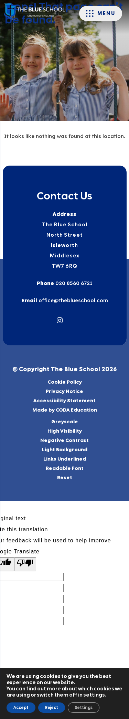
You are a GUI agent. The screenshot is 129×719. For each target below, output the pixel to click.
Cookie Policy (64, 382)
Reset (64, 477)
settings (94, 695)
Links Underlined (64, 459)
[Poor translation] (25, 564)
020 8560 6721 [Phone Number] (73, 283)
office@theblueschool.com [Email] (72, 300)
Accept (21, 707)
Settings (84, 707)
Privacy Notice (64, 391)
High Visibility (64, 431)
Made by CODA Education (73, 410)
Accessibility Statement (64, 400)
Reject (51, 707)
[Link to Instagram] (59, 320)
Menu (106, 13)
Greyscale (64, 421)
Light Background (64, 449)
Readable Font (65, 468)
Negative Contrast (64, 440)
